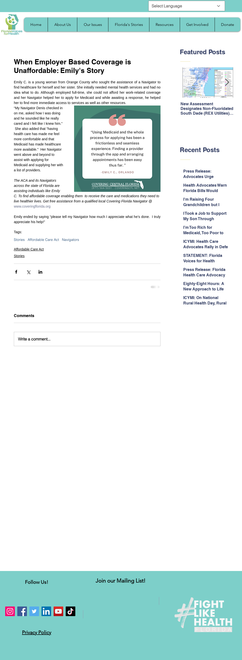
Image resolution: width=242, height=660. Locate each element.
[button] (62, 25)
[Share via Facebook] (16, 271)
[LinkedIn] (46, 611)
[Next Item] (227, 83)
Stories (19, 240)
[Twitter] (34, 611)
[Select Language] (186, 6)
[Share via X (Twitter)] (28, 271)
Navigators (70, 240)
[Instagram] (10, 611)
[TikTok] (70, 611)
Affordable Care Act (43, 240)
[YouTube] (58, 611)
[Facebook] (22, 611)
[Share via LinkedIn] (40, 271)
